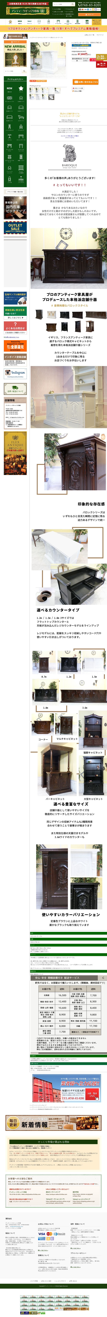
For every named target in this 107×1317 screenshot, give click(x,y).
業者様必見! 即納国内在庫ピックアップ (48, 1109)
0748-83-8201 (38, 1068)
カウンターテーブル (78, 1107)
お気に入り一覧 (89, 35)
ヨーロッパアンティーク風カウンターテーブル (50, 37)
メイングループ (42, 1105)
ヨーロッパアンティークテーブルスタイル (49, 1107)
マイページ (100, 35)
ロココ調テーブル (66, 1107)
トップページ (33, 37)
